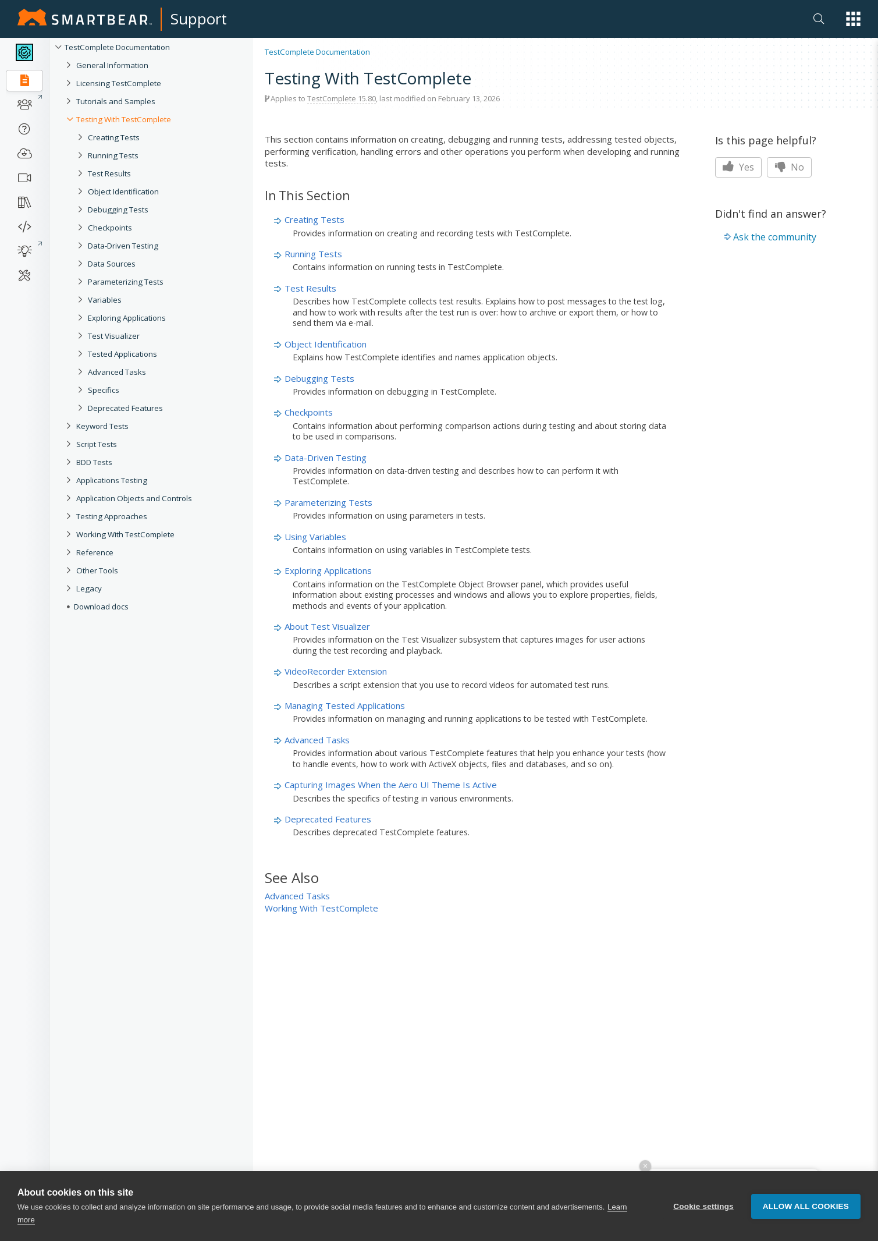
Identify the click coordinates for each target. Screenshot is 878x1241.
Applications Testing (111, 480)
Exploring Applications (127, 318)
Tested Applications (122, 354)
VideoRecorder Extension (336, 671)
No (789, 167)
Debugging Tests (118, 209)
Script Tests (96, 444)
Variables (105, 300)
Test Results (109, 173)
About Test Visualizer (327, 626)
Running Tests (113, 155)
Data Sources (112, 263)
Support (198, 18)
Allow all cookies (806, 1207)
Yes (738, 167)
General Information (112, 65)
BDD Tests (94, 462)
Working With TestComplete (125, 534)
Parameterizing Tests (125, 281)
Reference (94, 552)
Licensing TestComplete (118, 83)
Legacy (89, 588)
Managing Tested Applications (345, 705)
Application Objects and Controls (134, 498)
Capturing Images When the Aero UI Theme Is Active (391, 784)
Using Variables (315, 537)
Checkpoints (110, 227)
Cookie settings (703, 1207)
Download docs (101, 606)
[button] (853, 19)
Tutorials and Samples (115, 101)
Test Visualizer (114, 336)
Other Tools (97, 570)
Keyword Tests (102, 426)
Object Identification (123, 191)
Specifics (103, 390)
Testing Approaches (111, 516)
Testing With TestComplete (123, 119)
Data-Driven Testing (123, 245)
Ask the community (774, 237)
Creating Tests (114, 137)
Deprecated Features (125, 408)
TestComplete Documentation (117, 47)
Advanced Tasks (117, 372)
